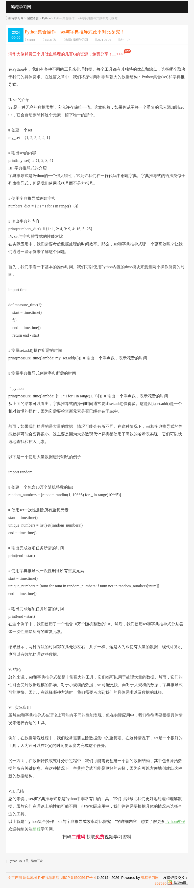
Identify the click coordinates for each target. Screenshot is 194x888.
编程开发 (37, 861)
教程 (181, 821)
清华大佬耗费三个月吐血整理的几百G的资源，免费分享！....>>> (69, 54)
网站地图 (30, 878)
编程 (37, 829)
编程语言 (33, 18)
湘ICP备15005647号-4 (78, 878)
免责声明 (15, 878)
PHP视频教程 (49, 878)
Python (46, 18)
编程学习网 (15, 18)
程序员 (24, 861)
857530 (160, 883)
